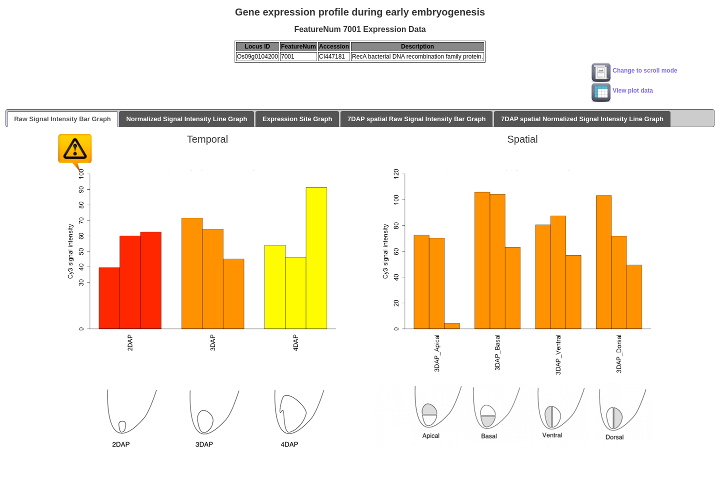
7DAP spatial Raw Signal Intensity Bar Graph (417, 119)
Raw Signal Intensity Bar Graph (62, 119)
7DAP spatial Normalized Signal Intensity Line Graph (582, 119)
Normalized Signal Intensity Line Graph (186, 119)
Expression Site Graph (297, 119)
